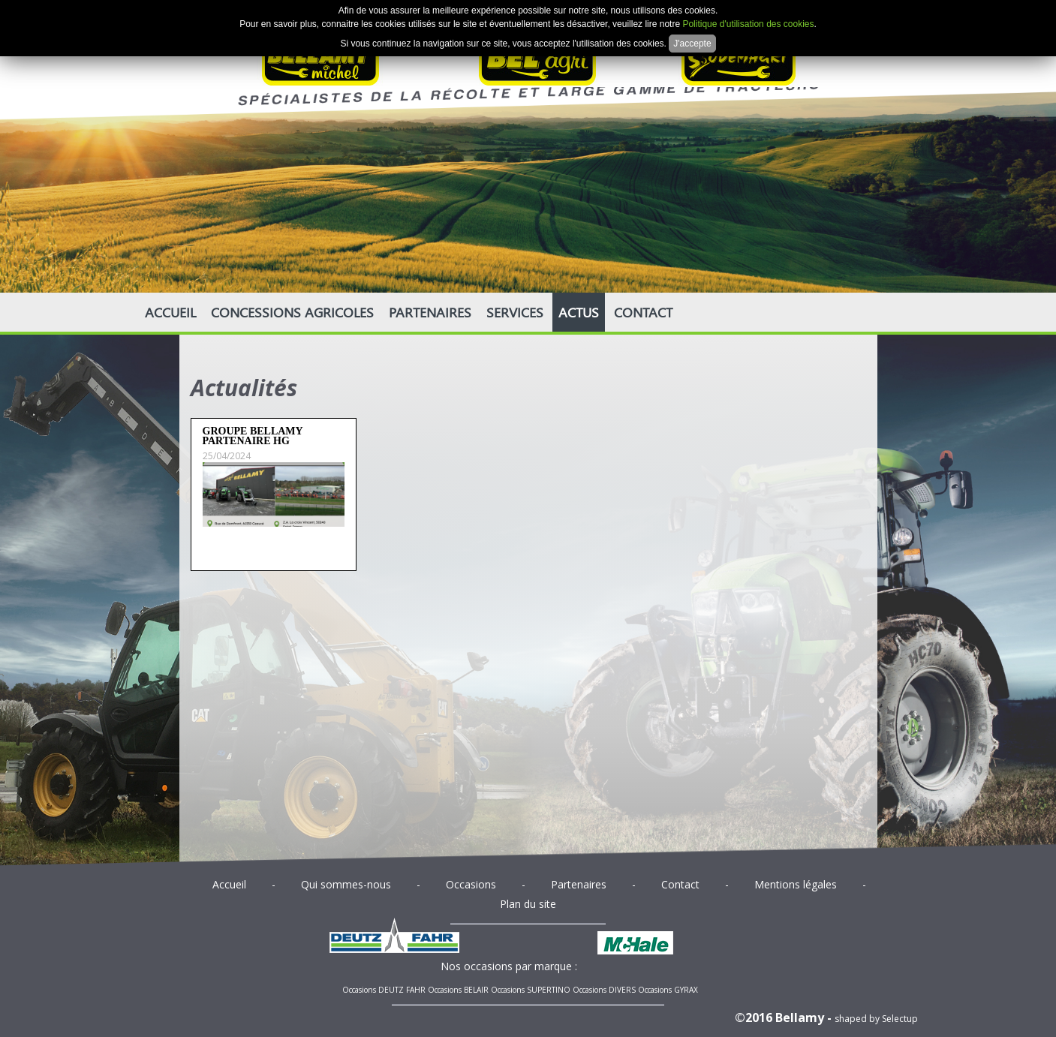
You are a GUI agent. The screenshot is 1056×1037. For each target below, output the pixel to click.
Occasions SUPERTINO (530, 989)
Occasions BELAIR (458, 989)
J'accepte (692, 43)
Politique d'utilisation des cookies (748, 24)
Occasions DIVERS (604, 989)
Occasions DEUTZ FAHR (384, 989)
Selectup (900, 1018)
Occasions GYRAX (668, 989)
